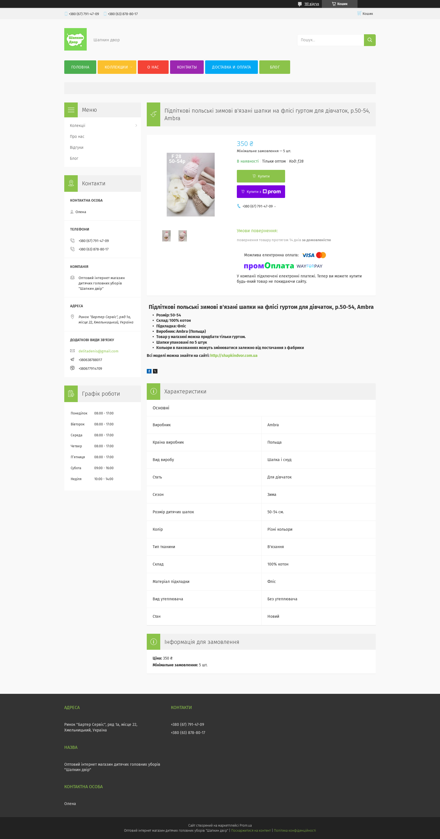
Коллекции (116, 67)
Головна (80, 67)
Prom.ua (246, 825)
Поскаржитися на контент (251, 831)
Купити (264, 176)
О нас (153, 67)
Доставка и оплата (231, 67)
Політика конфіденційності (295, 831)
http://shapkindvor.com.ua (234, 355)
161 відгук (311, 4)
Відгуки (76, 147)
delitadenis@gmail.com (98, 351)
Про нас (77, 136)
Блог (275, 67)
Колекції (77, 125)
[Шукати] (370, 40)
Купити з (264, 191)
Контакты (187, 67)
